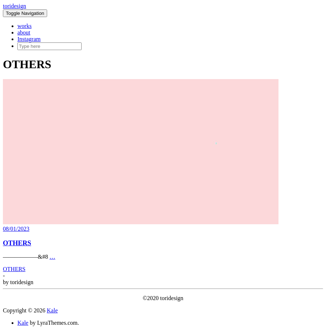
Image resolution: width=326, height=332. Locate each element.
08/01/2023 (16, 229)
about (23, 32)
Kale (52, 310)
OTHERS (17, 243)
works (24, 26)
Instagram (29, 39)
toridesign (14, 6)
